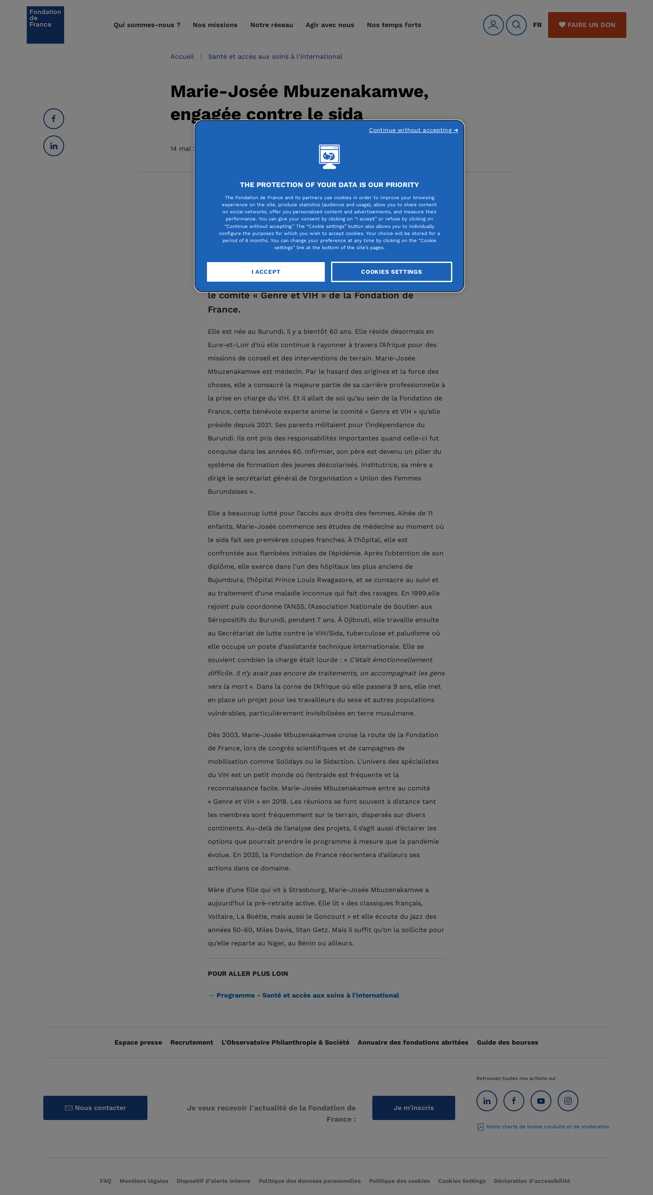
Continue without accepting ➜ (414, 130)
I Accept (266, 271)
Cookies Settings (391, 271)
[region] (329, 206)
